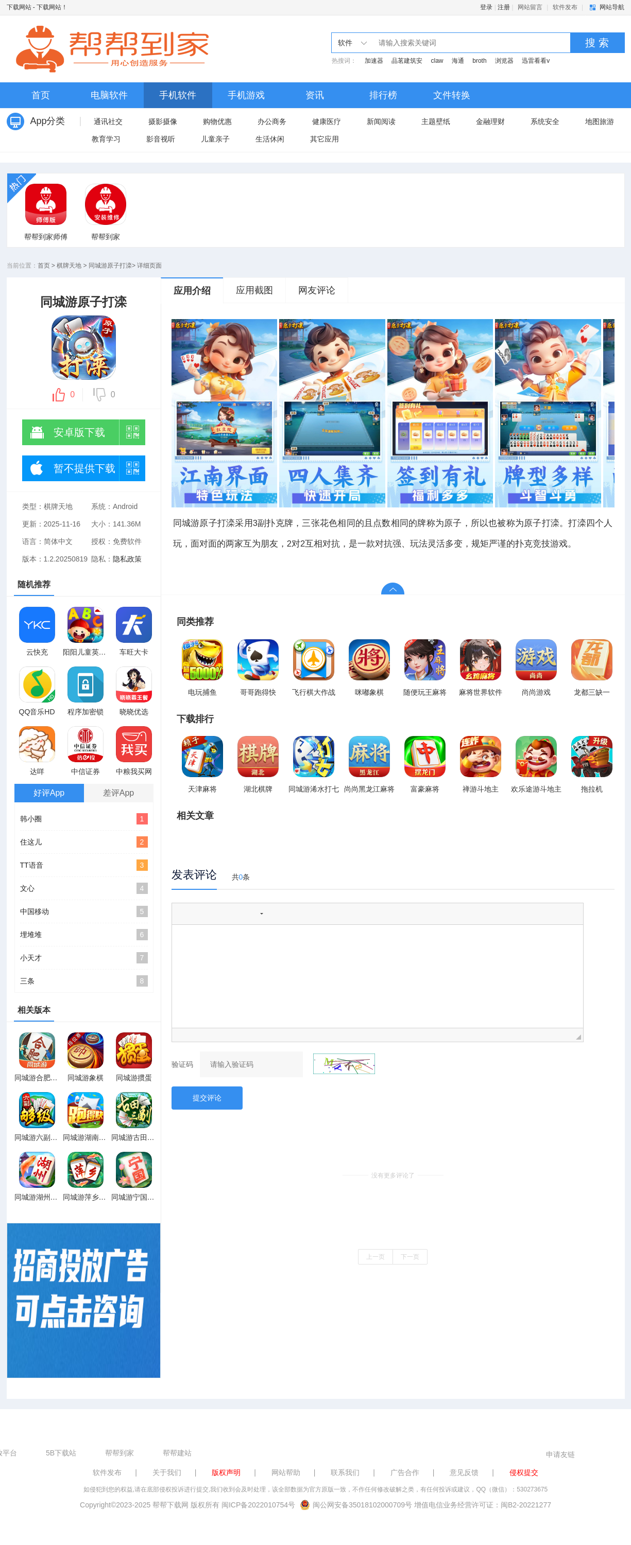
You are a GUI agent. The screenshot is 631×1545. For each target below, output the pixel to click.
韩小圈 (84, 818)
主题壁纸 (435, 121)
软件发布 (565, 7)
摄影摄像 (162, 121)
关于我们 (166, 1472)
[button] (183, 913)
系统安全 (545, 121)
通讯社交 (108, 121)
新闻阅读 (381, 121)
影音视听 (160, 139)
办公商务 (272, 121)
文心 (84, 888)
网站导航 (612, 7)
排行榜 (383, 95)
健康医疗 (326, 121)
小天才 (84, 957)
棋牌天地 (69, 265)
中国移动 (84, 911)
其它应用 (324, 139)
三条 (84, 981)
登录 (486, 7)
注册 (504, 7)
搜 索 (597, 42)
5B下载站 (61, 1453)
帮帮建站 (177, 1453)
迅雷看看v (536, 60)
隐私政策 (127, 559)
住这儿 (84, 842)
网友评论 (316, 290)
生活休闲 (269, 139)
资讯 (314, 95)
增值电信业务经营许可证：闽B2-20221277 (482, 1505)
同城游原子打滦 (110, 265)
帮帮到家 (119, 1453)
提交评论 (207, 1098)
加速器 (374, 60)
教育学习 (106, 139)
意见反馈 (464, 1472)
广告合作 (404, 1472)
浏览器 (504, 60)
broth (479, 60)
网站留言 (530, 7)
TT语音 (84, 865)
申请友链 (560, 1454)
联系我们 (345, 1472)
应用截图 (254, 290)
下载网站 (19, 7)
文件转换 (451, 95)
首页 (40, 95)
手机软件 (177, 95)
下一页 (410, 1256)
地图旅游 (599, 121)
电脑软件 (109, 95)
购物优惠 (217, 121)
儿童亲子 (215, 139)
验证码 (182, 1064)
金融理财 (490, 121)
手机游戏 (246, 95)
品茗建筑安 (406, 60)
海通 (458, 60)
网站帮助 (285, 1472)
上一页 (375, 1256)
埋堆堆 (84, 934)
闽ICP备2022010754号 (258, 1505)
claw (437, 60)
